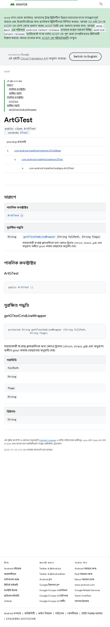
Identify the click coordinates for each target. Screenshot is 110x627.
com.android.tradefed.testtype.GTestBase (37, 114)
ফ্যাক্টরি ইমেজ (10, 590)
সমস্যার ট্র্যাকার (82, 601)
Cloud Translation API (50, 58)
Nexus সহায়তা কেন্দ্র (84, 579)
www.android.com (85, 584)
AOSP (7, 71)
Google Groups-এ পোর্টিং (52, 601)
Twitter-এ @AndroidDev (52, 573)
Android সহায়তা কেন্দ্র (85, 568)
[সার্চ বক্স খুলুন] (101, 4)
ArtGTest (13, 179)
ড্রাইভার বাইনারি (11, 595)
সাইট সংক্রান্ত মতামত (92, 613)
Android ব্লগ (45, 579)
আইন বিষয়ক (45, 613)
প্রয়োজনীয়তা (10, 573)
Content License (47, 404)
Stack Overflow (83, 595)
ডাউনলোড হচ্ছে (11, 579)
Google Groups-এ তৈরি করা (53, 595)
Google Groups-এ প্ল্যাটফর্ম (53, 590)
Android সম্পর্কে (12, 613)
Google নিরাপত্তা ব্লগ (49, 584)
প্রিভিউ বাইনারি (11, 584)
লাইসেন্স (59, 613)
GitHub (8, 601)
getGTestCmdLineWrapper (39, 200)
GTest (24, 96)
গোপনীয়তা (72, 613)
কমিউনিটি (29, 613)
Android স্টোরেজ (12, 568)
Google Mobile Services (87, 590)
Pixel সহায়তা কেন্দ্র (83, 573)
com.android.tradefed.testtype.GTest (42, 123)
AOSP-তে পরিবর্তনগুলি (55, 38)
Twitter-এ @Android (50, 568)
